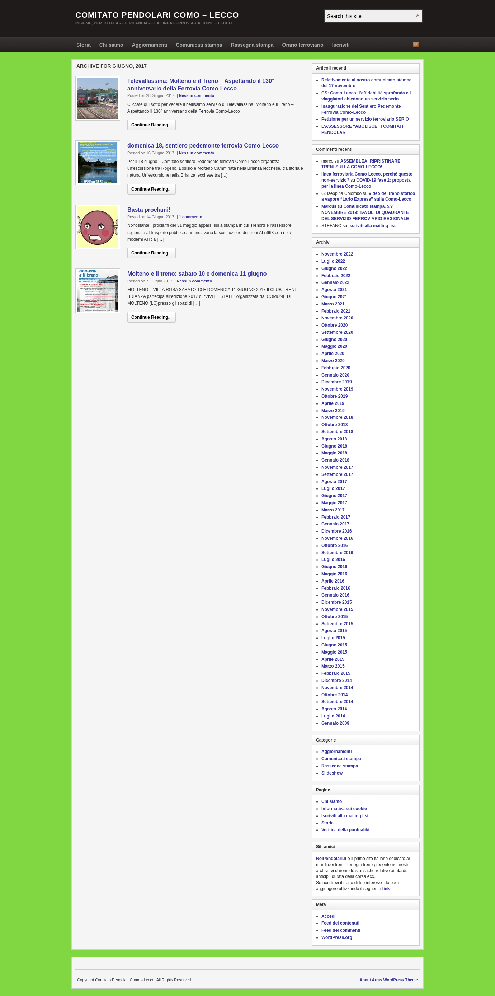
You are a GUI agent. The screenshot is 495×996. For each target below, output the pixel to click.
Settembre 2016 (337, 552)
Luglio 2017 (333, 488)
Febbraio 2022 (335, 275)
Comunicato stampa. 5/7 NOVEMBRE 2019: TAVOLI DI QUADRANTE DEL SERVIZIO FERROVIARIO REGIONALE (365, 212)
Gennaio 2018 (335, 460)
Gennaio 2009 (335, 723)
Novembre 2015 (337, 609)
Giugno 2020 (334, 339)
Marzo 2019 (333, 410)
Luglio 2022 (333, 261)
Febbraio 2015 (335, 673)
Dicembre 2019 (336, 381)
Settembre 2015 (337, 623)
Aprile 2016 (332, 581)
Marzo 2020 (333, 360)
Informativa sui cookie (344, 808)
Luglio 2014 (333, 716)
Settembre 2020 (337, 332)
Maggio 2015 (334, 652)
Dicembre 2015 (336, 602)
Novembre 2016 (337, 538)
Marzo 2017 (333, 510)
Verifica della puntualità (345, 829)
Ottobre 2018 (334, 424)
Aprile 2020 (332, 353)
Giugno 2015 (334, 644)
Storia (83, 45)
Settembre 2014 (337, 701)
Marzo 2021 (333, 304)
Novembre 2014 (337, 687)
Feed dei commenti (340, 930)
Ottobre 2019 (334, 396)
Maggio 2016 (334, 573)
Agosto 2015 (334, 630)
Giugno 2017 (334, 495)
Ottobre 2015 (334, 616)
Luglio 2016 (333, 559)
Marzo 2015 (333, 666)
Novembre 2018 (337, 417)
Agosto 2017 (334, 481)
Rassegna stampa (252, 45)
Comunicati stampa (199, 45)
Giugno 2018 (334, 446)
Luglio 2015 (333, 637)
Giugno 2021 (334, 296)
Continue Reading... (151, 124)
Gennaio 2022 (335, 282)
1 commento (190, 217)
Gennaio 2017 (335, 524)
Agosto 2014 (334, 708)
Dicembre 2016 (336, 531)
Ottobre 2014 (334, 694)
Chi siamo (111, 45)
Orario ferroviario (303, 45)
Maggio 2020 (334, 346)
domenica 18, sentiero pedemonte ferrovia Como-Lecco (203, 145)
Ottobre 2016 (334, 545)
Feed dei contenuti (340, 923)
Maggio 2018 (334, 452)
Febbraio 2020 (335, 367)
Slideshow (332, 773)
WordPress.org (336, 937)
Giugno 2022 (334, 268)
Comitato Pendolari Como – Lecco (157, 14)
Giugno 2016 (334, 566)
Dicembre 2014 (336, 680)
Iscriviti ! (342, 45)
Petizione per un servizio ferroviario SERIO (365, 119)
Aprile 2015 (332, 659)
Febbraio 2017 (335, 517)
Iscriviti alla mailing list (371, 225)
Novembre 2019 (337, 389)
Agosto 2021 (334, 289)
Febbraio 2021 (335, 311)
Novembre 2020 (337, 318)
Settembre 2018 (337, 431)
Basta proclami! (148, 210)
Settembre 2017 (337, 474)
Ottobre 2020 (334, 325)
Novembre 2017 (337, 467)
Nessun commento (196, 95)
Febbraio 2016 (335, 588)
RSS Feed (415, 44)
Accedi (328, 916)
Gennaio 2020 (335, 375)
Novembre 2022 (337, 254)
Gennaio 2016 (335, 595)
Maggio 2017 (334, 502)
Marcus (328, 206)
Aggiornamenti (150, 45)
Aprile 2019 (332, 403)
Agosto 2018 (334, 438)
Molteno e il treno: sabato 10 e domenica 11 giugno (197, 274)
